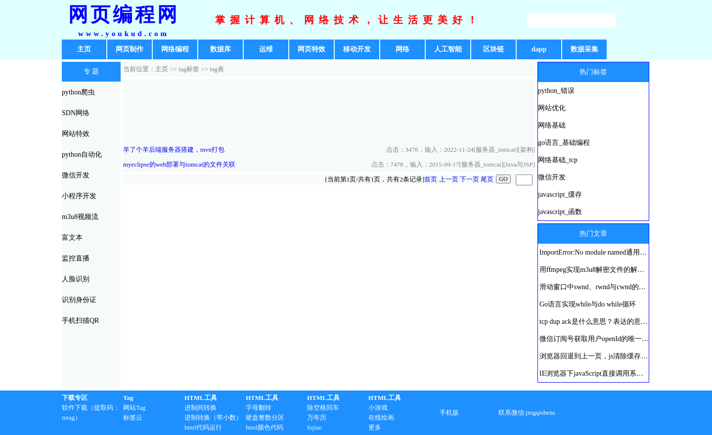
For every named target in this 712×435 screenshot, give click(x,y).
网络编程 (175, 49)
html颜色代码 (264, 427)
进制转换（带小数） (213, 417)
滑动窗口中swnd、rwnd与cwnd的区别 (596, 287)
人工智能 (448, 49)
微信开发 (75, 175)
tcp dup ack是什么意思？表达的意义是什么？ (607, 321)
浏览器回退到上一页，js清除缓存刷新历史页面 (610, 356)
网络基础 (552, 125)
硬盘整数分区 (265, 417)
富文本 (72, 237)
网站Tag (134, 407)
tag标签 (188, 69)
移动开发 (357, 49)
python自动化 (82, 154)
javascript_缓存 (560, 194)
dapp (539, 49)
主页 (84, 49)
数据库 (220, 49)
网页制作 (129, 49)
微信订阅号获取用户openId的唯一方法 (597, 339)
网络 (402, 49)
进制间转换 (200, 407)
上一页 (448, 179)
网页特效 (311, 49)
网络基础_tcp (558, 160)
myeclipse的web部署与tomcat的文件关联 (179, 164)
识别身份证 (79, 300)
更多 (374, 427)
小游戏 (378, 407)
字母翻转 (258, 407)
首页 (430, 179)
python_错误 (556, 90)
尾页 (487, 179)
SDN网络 (75, 113)
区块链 (493, 49)
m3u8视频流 (80, 216)
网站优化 (552, 108)
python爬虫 (78, 92)
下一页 (469, 179)
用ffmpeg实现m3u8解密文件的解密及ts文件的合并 (614, 269)
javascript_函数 (560, 212)
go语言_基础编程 (564, 142)
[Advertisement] (329, 110)
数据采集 (584, 49)
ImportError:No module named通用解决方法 (603, 252)
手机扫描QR (80, 320)
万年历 (316, 417)
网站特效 (75, 133)
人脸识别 (75, 279)
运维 (266, 49)
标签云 (132, 417)
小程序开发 (79, 196)
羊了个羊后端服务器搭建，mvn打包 (173, 149)
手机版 (449, 412)
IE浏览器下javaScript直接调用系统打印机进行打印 (615, 373)
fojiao (314, 427)
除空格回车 (323, 407)
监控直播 (75, 258)
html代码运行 (203, 427)
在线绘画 (381, 417)
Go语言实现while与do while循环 (587, 304)
